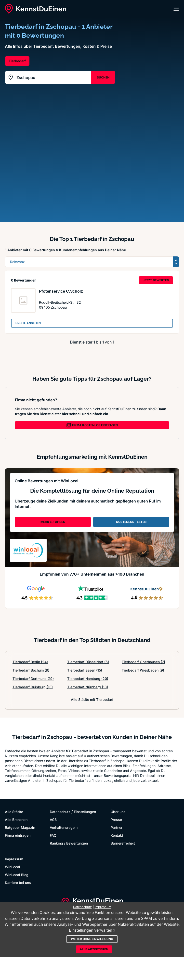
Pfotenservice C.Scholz (61, 291)
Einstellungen (85, 812)
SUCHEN (103, 77)
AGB (53, 819)
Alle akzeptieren (94, 949)
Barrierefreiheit (123, 843)
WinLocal (12, 867)
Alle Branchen (16, 819)
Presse (116, 819)
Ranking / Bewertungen (69, 843)
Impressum (14, 859)
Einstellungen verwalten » (92, 930)
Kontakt (117, 835)
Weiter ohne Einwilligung (92, 939)
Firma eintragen (17, 835)
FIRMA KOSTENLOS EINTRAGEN (92, 425)
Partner (116, 827)
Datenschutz (60, 812)
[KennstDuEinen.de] (35, 9)
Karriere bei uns (18, 882)
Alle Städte (14, 812)
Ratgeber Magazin (20, 827)
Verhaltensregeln (64, 827)
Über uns (118, 812)
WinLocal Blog (16, 875)
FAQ (53, 835)
